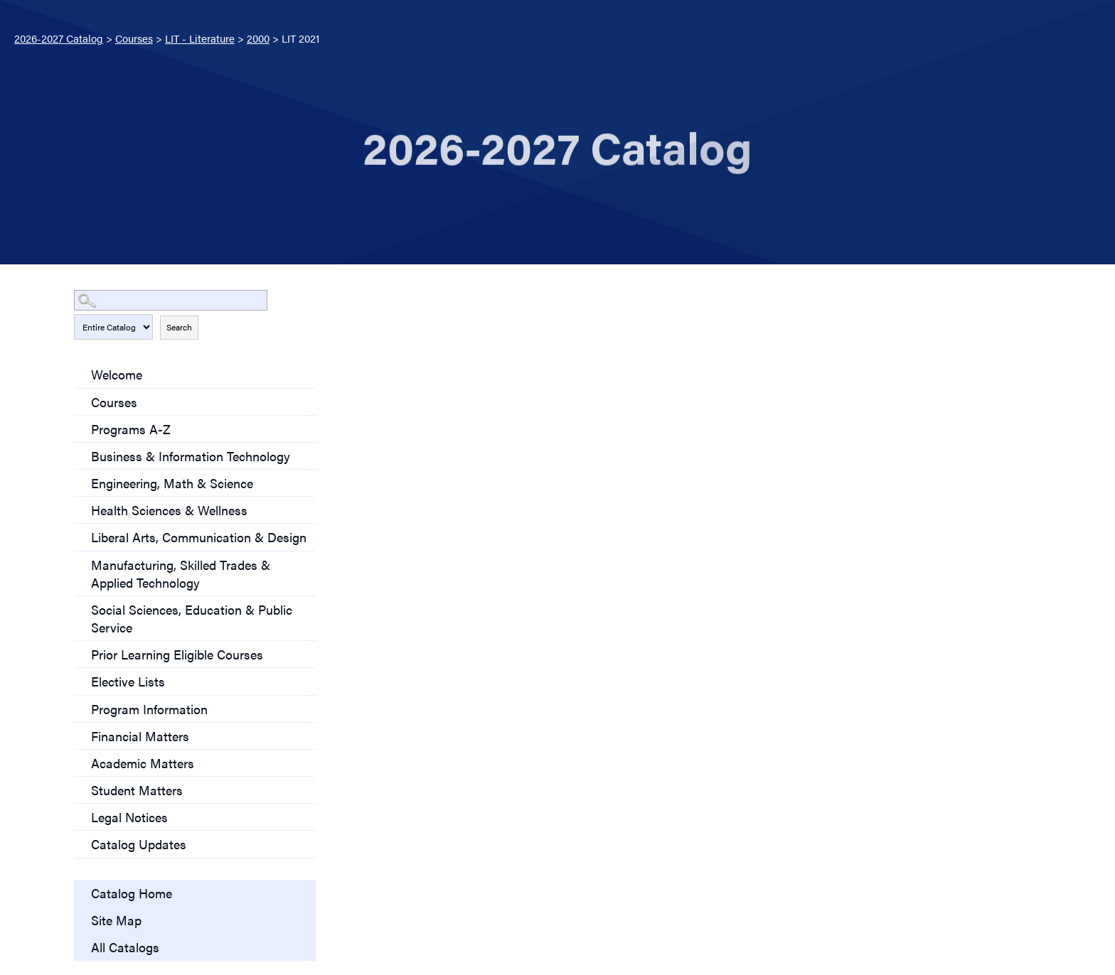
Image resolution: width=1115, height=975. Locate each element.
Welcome (116, 374)
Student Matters (137, 790)
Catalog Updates (138, 844)
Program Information (149, 709)
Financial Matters (140, 736)
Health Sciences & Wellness (169, 510)
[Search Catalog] (170, 300)
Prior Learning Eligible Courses (177, 654)
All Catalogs (125, 947)
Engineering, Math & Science (172, 483)
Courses (134, 38)
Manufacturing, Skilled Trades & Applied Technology (180, 573)
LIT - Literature (200, 38)
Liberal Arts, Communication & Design (198, 537)
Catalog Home (131, 893)
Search (179, 326)
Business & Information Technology (190, 456)
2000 (258, 38)
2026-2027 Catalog (58, 38)
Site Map (116, 920)
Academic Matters (142, 763)
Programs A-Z (131, 429)
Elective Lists (128, 681)
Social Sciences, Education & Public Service (191, 618)
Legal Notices (129, 817)
